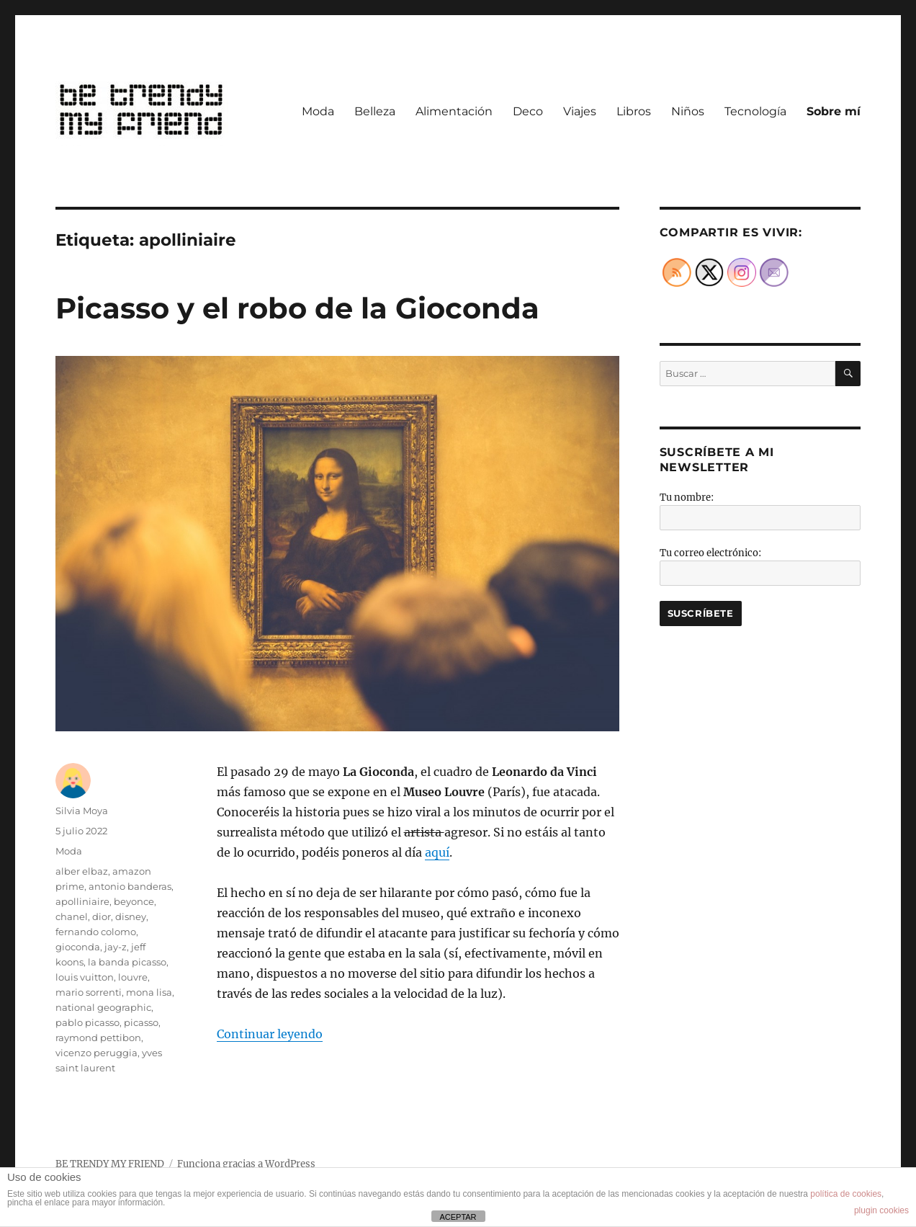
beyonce (134, 901)
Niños (687, 111)
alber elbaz (81, 871)
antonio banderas (130, 886)
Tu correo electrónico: (710, 553)
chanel (71, 916)
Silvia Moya (81, 810)
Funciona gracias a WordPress (246, 1164)
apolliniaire (82, 901)
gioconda (77, 946)
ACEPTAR (457, 1217)
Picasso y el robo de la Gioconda (297, 308)
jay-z (115, 946)
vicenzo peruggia (96, 1052)
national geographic (103, 1007)
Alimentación (454, 111)
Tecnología (755, 111)
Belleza (374, 111)
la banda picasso (127, 962)
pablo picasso (87, 1022)
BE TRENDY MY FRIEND (109, 1164)
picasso (141, 1022)
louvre (133, 977)
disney (130, 916)
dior (101, 916)
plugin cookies (881, 1210)
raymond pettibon (98, 1037)
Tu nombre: (687, 497)
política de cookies (845, 1194)
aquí (437, 852)
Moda (318, 111)
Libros (633, 111)
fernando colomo (95, 931)
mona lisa (149, 992)
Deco (528, 111)
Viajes (579, 111)
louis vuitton (84, 977)
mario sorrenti (88, 992)
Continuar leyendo (270, 1034)
